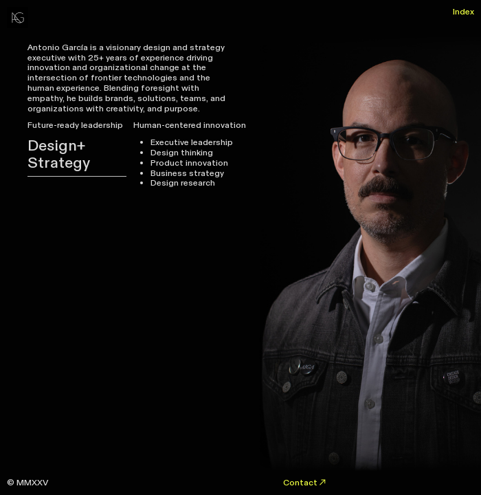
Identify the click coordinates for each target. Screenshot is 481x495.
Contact (305, 482)
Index (463, 11)
